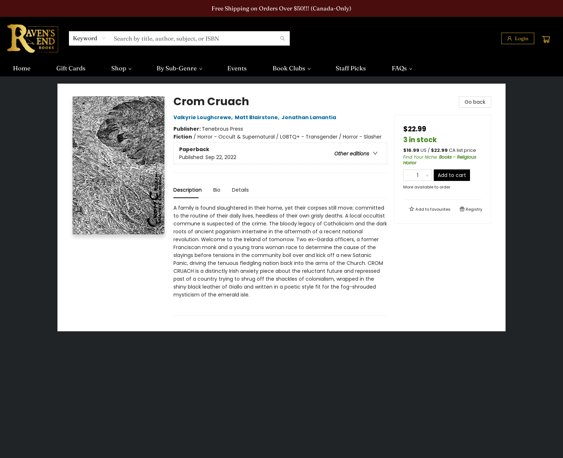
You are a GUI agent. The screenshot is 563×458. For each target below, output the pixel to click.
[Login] (517, 38)
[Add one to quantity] (427, 175)
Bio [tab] (216, 189)
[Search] (282, 38)
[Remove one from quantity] (408, 175)
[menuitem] (21, 68)
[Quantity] (418, 175)
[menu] (281, 68)
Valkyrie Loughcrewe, (204, 117)
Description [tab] (187, 189)
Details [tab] (240, 189)
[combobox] (89, 38)
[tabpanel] (280, 260)
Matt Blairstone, (258, 117)
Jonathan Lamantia (310, 117)
